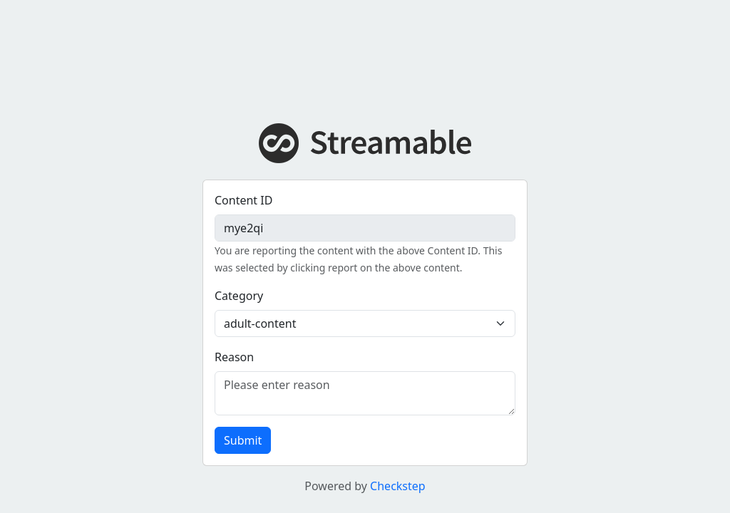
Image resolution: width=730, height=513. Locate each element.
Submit (243, 440)
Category (239, 296)
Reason (234, 357)
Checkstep (398, 486)
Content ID (243, 200)
